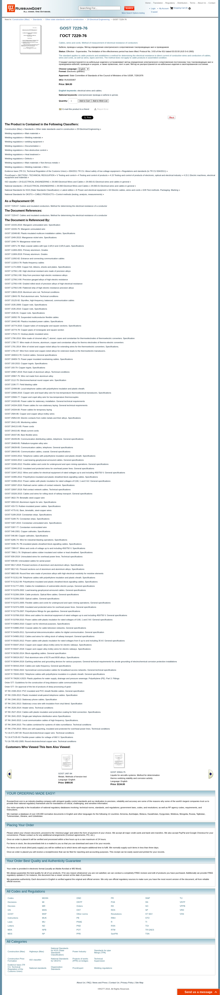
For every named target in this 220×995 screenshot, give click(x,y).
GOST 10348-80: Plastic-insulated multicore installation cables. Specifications (40, 233)
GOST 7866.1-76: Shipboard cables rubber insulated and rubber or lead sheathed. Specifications (49, 552)
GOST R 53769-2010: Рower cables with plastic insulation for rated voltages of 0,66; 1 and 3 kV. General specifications (59, 620)
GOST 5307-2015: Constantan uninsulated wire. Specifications (33, 523)
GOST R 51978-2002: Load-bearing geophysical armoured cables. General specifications (45, 590)
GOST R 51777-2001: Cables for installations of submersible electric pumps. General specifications (50, 586)
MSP (44, 914)
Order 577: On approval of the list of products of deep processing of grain (38, 687)
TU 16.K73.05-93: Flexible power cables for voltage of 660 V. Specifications (39, 737)
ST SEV (149, 914)
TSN (147, 934)
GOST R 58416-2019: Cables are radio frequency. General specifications (38, 666)
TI (146, 922)
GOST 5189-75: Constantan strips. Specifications (27, 519)
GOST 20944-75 (117, 772)
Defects (28, 158)
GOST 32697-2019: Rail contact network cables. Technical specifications (38, 489)
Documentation (32, 146)
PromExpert (10, 175)
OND (79, 898)
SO (146, 906)
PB (78, 918)
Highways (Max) (36, 951)
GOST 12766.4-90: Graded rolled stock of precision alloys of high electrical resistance (44, 284)
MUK (44, 918)
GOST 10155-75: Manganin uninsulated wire (25, 229)
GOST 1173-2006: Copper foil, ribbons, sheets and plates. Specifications (38, 267)
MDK (10, 930)
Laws (10, 922)
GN (9, 910)
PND (79, 926)
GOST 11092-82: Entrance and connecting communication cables (35, 258)
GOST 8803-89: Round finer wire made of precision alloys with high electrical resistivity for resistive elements (54, 573)
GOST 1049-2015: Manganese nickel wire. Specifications (31, 237)
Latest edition (68, 190)
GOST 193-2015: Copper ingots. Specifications (26, 363)
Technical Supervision (99, 960)
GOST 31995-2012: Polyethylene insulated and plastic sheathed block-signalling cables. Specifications (51, 477)
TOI (147, 926)
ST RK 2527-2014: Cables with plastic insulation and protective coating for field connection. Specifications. (53, 712)
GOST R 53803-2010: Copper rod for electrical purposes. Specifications (37, 624)
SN (146, 902)
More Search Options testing (133, 13)
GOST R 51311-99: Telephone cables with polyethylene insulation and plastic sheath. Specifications (50, 578)
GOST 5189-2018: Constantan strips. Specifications (28, 515)
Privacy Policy (127, 983)
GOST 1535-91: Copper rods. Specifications (25, 313)
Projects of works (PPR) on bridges (80, 960)
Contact (211, 3)
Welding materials (33, 137)
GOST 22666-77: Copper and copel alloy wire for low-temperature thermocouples (42, 397)
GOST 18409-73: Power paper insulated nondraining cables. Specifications (39, 359)
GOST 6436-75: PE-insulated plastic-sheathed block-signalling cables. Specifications (43, 544)
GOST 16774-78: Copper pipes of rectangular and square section (34, 330)
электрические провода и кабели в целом (98, 95)
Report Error (102, 109)
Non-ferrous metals (49, 163)
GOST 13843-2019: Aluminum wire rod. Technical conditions (32, 292)
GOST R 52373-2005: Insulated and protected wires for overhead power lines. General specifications (50, 607)
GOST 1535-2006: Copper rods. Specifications (26, 305)
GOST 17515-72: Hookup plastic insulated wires (26, 334)
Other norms (82, 914)
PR (112, 898)
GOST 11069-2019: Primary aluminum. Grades (26, 254)
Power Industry (79, 951)
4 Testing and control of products (93, 175)
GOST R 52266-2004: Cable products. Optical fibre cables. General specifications (42, 594)
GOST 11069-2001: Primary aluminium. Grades (26, 250)
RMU (113, 918)
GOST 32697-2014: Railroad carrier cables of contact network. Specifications (40, 485)
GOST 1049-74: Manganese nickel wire (23, 242)
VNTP (182, 902)
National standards (13, 186)
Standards (37, 19)
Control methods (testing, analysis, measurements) (79, 194)
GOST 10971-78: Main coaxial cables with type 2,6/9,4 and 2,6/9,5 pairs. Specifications (44, 246)
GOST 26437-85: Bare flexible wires (21, 435)
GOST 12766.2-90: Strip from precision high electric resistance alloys (36, 275)
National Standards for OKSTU (19, 194)
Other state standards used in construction (64, 19)
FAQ (89, 983)
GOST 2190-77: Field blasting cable (21, 384)
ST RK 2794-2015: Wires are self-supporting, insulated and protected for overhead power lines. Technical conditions (57, 729)
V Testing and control (66, 175)
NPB (44, 930)
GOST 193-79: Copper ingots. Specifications (25, 368)
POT (79, 930)
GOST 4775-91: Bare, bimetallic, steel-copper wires (28, 510)
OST (79, 910)
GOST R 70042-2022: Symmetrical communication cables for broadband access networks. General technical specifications (60, 670)
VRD (182, 910)
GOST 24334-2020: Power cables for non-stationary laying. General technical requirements (46, 405)
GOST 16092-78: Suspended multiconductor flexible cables (32, 317)
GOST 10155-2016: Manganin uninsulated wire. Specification (32, 225)
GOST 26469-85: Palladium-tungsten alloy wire (26, 443)
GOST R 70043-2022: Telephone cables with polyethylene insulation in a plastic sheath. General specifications (55, 674)
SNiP (147, 898)
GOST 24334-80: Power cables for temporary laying (28, 410)
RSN (113, 926)
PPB (79, 934)
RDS (113, 910)
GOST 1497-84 (65, 773)
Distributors (182, 3)
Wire (45, 167)
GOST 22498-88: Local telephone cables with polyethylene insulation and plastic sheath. (45, 389)
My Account (164, 9)
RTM (113, 930)
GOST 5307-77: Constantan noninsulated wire (26, 527)
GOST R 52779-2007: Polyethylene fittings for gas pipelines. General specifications (42, 611)
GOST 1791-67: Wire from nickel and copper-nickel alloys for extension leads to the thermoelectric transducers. (55, 351)
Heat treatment (32, 154)
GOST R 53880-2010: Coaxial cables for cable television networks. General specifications (45, 628)
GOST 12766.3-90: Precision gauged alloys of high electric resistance (36, 279)
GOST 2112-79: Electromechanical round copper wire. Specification (35, 380)
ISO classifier (11, 182)
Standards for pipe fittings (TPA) (102, 951)
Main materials (31, 133)
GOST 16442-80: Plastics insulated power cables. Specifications (34, 321)
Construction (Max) (21, 19)
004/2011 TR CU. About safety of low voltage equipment (94, 171)
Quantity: (63, 101)
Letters (11, 926)
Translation (158, 3)
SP (146, 910)
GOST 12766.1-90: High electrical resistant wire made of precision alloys (38, 271)
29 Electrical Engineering (98, 19)
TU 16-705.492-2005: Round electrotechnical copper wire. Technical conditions (40, 741)
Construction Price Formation (16, 960)
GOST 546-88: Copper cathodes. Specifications (26, 536)
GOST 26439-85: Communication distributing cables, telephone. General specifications (44, 439)
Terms (192, 3)
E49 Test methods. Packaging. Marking (160, 190)
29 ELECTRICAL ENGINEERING (34, 182)
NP (43, 934)
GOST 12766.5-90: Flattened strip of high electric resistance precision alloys (39, 288)
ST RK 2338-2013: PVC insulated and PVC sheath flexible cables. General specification (45, 691)
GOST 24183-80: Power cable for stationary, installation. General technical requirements (45, 401)
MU (43, 922)
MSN (44, 910)
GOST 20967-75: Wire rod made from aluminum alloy (29, 376)
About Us (202, 3)
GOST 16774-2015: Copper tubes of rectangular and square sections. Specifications (43, 326)
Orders (80, 906)
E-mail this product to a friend (76, 109)
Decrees (11, 906)
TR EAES (149, 930)
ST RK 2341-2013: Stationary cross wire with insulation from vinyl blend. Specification (43, 704)
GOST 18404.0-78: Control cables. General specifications (31, 355)
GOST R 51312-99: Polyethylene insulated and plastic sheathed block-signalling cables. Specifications (51, 582)
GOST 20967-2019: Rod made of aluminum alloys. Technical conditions (37, 372)
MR (43, 906)
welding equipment (33, 142)
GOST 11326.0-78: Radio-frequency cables (24, 263)
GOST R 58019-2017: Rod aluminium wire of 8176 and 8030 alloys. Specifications (42, 657)
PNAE (79, 922)
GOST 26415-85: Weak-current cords (22, 431)
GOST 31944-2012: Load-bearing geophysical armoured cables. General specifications (44, 460)
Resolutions (116, 914)
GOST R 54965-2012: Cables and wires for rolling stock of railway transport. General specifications (49, 636)
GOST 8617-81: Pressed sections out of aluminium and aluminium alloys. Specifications (45, 569)
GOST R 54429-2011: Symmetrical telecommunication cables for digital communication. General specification (54, 632)
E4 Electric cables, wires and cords (125, 190)
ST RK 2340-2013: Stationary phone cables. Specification (31, 699)
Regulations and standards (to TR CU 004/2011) (144, 171)
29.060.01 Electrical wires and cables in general (107, 182)
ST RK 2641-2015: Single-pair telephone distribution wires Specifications (38, 716)
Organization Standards (57, 968)
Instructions (13, 918)
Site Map (139, 983)
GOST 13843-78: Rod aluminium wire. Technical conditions (31, 296)
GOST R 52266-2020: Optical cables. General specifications (32, 599)
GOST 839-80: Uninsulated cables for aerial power (28, 561)
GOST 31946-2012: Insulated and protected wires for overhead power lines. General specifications (49, 468)
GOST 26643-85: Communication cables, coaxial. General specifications (37, 451)
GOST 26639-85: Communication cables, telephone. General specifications (39, 447)
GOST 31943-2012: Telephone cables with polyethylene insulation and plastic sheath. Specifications (50, 456)
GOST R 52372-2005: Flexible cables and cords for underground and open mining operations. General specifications (58, 603)
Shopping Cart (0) (180, 8)
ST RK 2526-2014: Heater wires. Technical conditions (29, 708)
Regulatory (170, 3)
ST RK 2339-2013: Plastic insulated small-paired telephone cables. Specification (41, 695)
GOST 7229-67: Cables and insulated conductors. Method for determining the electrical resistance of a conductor (56, 206)
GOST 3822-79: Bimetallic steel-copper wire (25, 498)
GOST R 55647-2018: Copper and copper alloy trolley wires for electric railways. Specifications (48, 649)
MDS (10, 934)
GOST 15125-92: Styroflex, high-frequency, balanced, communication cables (39, 300)
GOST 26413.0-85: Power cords (19, 426)
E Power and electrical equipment (91, 190)
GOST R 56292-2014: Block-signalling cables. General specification (35, 653)
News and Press (99, 983)
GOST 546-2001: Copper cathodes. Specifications (27, 531)
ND (43, 926)
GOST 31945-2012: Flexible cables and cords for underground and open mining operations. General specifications (57, 464)
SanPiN (114, 934)
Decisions (12, 902)
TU (181, 898)
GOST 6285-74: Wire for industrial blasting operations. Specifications (36, 540)
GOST (11, 914)
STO (147, 918)
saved (154, 12)
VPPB (182, 906)
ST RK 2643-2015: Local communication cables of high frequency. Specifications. (42, 720)
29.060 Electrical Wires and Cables (68, 182)
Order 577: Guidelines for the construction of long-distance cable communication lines (44, 682)
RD (112, 906)
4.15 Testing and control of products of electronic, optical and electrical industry (145, 175)
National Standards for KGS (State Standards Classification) (32, 190)
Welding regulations (14, 133)
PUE (113, 902)
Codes (11, 898)
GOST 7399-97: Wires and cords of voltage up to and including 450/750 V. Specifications (45, 548)
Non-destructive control (35, 150)
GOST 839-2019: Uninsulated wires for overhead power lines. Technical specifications (44, 556)
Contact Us (114, 983)
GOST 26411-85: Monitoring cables (21, 422)
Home (148, 3)
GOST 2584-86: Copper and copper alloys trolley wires (30, 414)
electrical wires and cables (89, 91)
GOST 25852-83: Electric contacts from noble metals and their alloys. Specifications (43, 418)
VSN (182, 914)
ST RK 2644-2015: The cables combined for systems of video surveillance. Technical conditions (48, 725)
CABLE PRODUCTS (44, 194)
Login (153, 9)
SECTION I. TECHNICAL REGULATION (36, 175)
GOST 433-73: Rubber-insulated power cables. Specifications (33, 506)
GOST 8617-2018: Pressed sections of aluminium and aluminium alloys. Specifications (44, 565)
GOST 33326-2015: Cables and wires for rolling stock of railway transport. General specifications (48, 494)
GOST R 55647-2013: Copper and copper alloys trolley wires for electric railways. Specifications (48, 645)
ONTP (79, 902)
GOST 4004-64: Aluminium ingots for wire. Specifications (30, 502)
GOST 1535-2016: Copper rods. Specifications (26, 309)
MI (43, 902)
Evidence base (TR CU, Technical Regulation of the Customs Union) (36, 171)
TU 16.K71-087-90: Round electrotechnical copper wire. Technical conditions (39, 733)
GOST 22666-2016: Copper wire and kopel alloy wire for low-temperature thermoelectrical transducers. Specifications (58, 393)
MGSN (45, 898)
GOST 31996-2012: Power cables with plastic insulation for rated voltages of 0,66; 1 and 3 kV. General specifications (58, 481)
